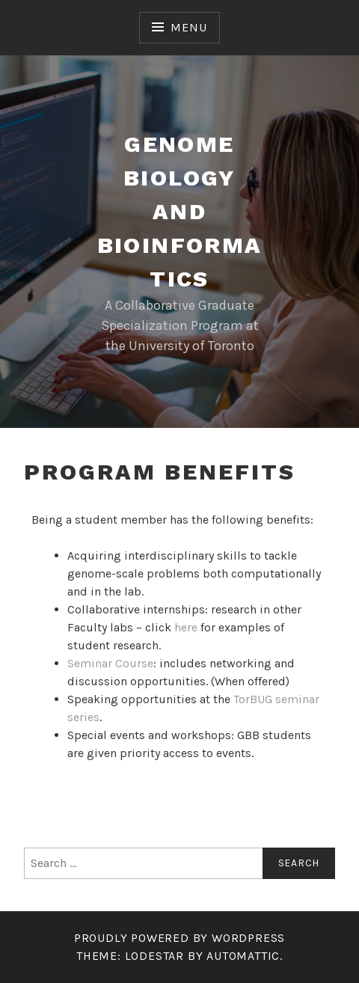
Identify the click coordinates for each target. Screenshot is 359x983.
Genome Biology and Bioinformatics (180, 211)
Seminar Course (110, 663)
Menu (188, 27)
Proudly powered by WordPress (179, 938)
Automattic (243, 956)
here (185, 627)
